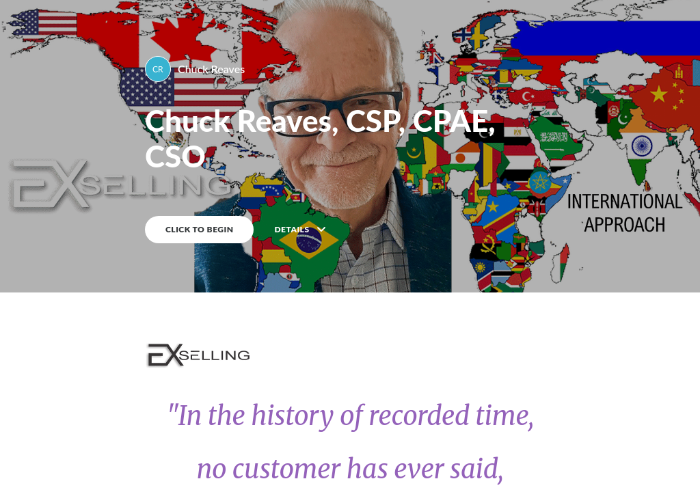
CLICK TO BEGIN (199, 229)
